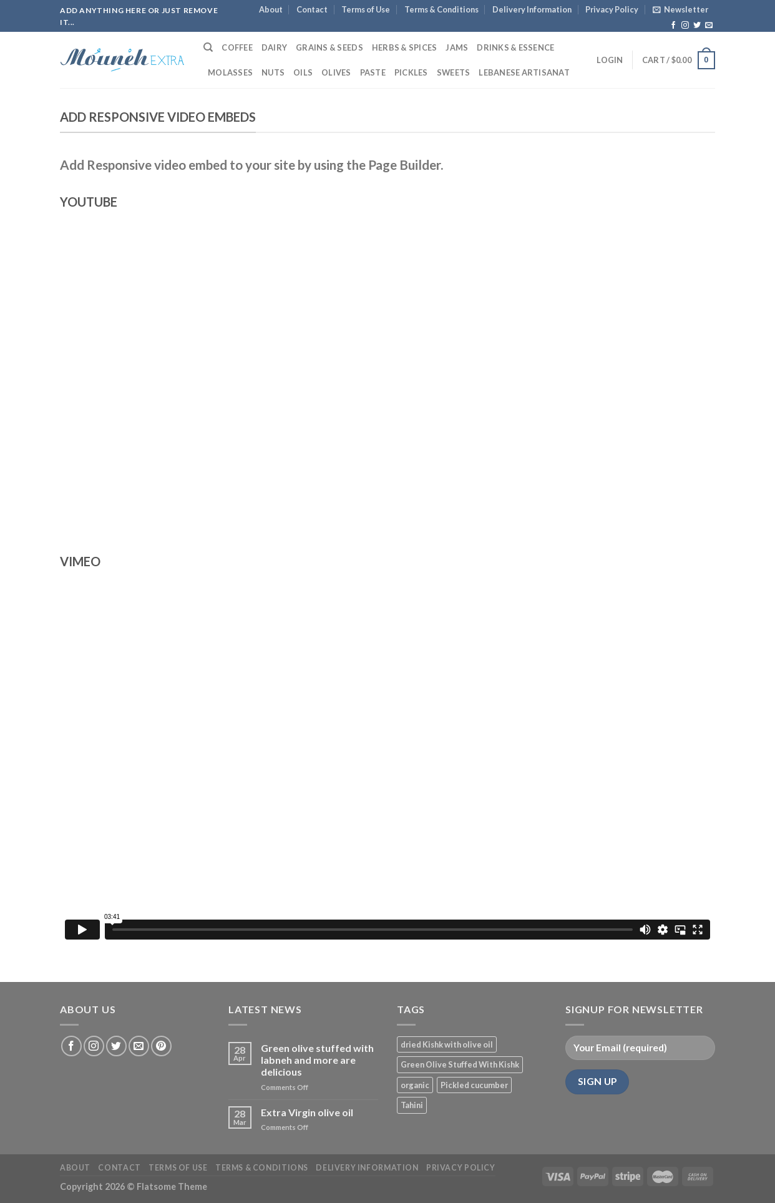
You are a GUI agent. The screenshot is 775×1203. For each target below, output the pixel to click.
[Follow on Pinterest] (161, 1046)
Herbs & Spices (404, 47)
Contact (312, 9)
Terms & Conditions (441, 9)
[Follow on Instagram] (685, 25)
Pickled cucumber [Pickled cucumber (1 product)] (474, 1085)
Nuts (273, 72)
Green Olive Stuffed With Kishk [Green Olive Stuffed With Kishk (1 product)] (460, 1064)
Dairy (274, 47)
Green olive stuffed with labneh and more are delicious (317, 1060)
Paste (373, 72)
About (271, 9)
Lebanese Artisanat (524, 72)
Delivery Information (532, 9)
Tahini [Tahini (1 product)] (412, 1105)
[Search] (208, 47)
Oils (303, 72)
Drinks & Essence (515, 47)
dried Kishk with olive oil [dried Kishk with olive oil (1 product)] (447, 1044)
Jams (457, 47)
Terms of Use (365, 9)
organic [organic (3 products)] (415, 1085)
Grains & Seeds (329, 47)
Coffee (237, 47)
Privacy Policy (611, 9)
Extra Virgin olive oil (307, 1112)
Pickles (411, 72)
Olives (336, 72)
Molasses (230, 72)
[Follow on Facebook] (673, 25)
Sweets (453, 72)
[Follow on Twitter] (697, 25)
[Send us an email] (709, 25)
